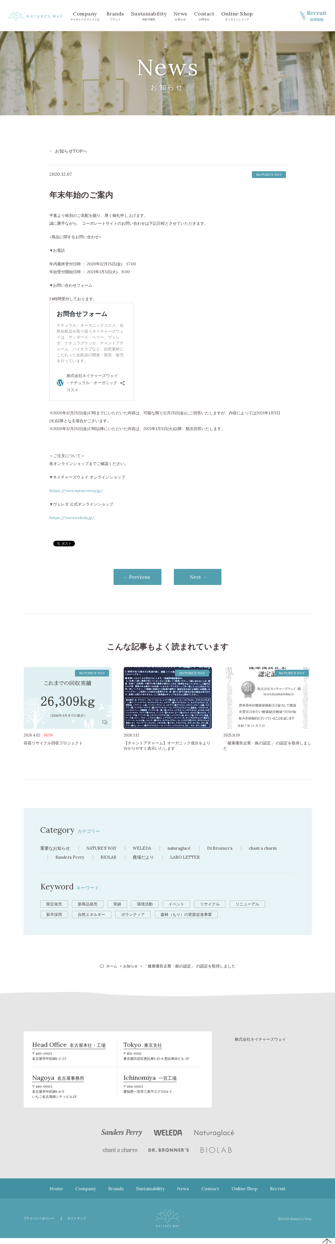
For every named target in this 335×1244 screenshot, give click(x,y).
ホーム (111, 966)
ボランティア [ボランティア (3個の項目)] (133, 915)
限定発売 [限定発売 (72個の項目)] (54, 904)
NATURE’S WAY (104, 848)
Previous (135, 577)
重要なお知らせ (56, 848)
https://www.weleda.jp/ (72, 517)
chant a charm (275, 848)
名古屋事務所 (58, 1083)
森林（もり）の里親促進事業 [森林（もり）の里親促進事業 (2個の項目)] (186, 915)
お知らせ (180, 15)
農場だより (147, 857)
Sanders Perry (71, 857)
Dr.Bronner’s (230, 848)
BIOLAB (111, 857)
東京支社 (142, 1048)
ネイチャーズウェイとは (85, 15)
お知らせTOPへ (71, 151)
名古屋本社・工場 (69, 1048)
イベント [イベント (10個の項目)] (176, 904)
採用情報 (316, 15)
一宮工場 (150, 1083)
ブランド (115, 15)
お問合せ (204, 15)
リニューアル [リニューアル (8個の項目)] (247, 904)
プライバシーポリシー (41, 1224)
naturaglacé (186, 848)
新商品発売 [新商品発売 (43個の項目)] (87, 904)
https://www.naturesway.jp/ (76, 490)
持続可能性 (149, 15)
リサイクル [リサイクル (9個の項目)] (210, 904)
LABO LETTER (190, 857)
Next (199, 577)
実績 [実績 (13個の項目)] (117, 904)
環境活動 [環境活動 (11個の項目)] (145, 904)
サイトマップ (84, 1224)
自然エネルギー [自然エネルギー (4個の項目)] (91, 915)
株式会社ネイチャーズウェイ (260, 1040)
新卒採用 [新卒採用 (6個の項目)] (54, 915)
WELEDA (147, 848)
